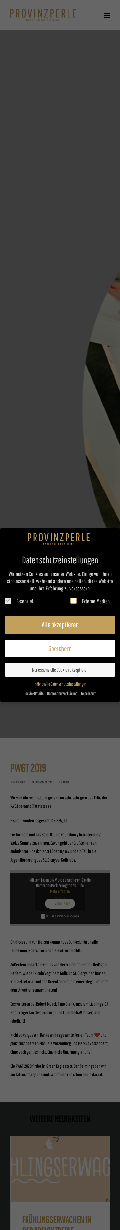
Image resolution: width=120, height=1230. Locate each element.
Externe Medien (90, 600)
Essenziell (20, 600)
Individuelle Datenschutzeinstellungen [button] (60, 683)
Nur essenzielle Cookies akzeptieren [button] (60, 669)
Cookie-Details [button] (34, 693)
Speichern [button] (60, 648)
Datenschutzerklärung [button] (62, 693)
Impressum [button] (88, 693)
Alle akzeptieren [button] (60, 625)
